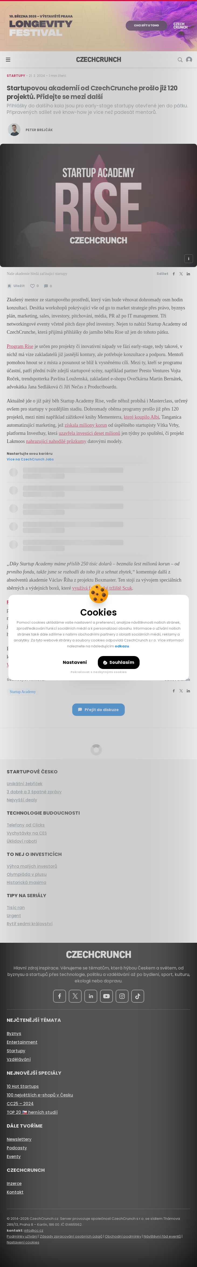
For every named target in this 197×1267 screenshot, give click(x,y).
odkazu (122, 646)
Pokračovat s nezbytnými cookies (99, 672)
